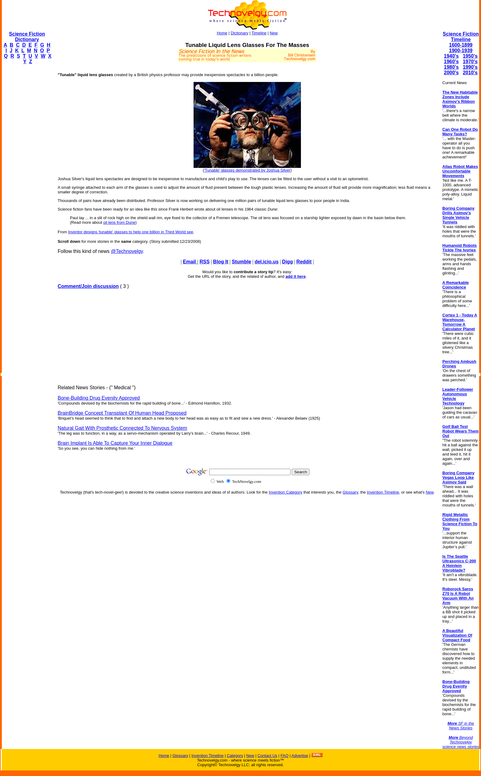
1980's (451, 67)
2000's (451, 72)
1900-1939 (461, 50)
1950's (470, 56)
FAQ (284, 755)
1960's (451, 61)
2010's (470, 72)
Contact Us (267, 755)
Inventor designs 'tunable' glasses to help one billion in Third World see (130, 232)
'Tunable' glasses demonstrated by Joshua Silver (247, 170)
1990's (470, 67)
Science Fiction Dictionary (27, 36)
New (274, 33)
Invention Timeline (383, 492)
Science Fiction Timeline (461, 36)
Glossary (350, 492)
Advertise (299, 755)
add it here (296, 276)
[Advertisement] (26, 161)
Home (222, 33)
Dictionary (239, 33)
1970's (470, 61)
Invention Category (285, 492)
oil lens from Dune (119, 222)
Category (235, 755)
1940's (451, 56)
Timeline (259, 33)
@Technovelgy (127, 251)
